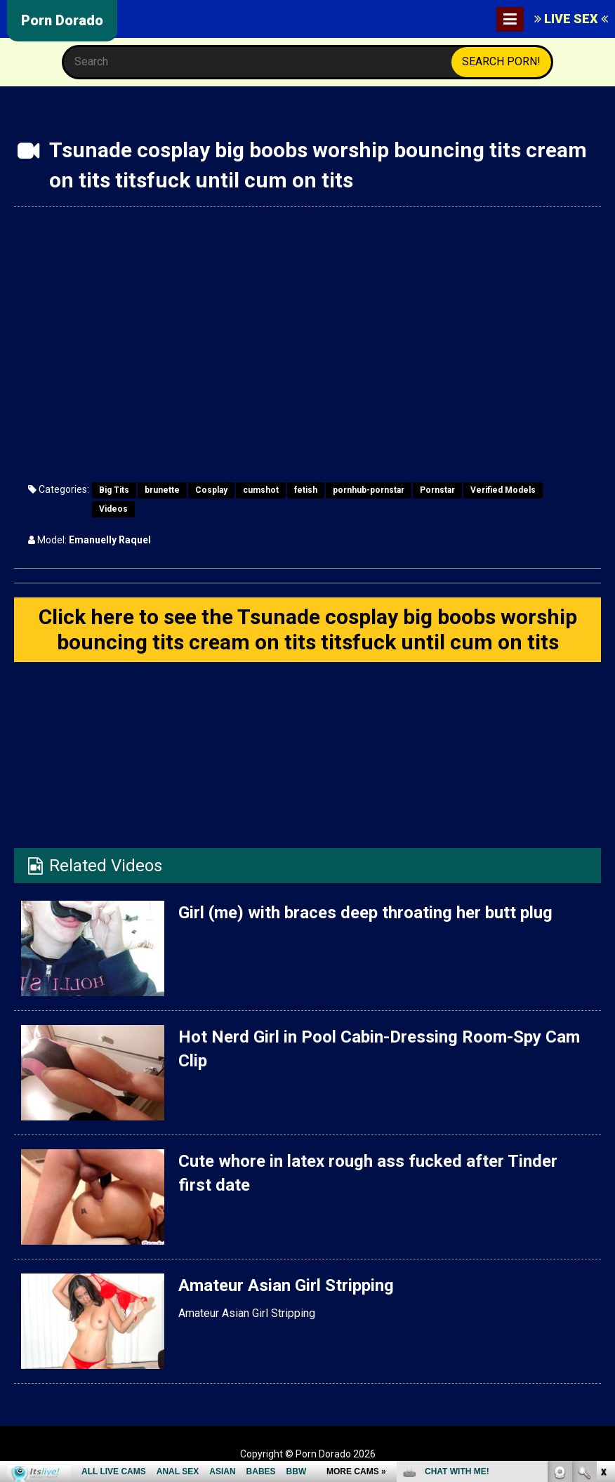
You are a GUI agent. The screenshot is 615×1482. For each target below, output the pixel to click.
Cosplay (211, 490)
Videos (113, 509)
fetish (305, 490)
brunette (162, 490)
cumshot (261, 490)
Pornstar (437, 490)
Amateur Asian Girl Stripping (286, 1285)
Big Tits (114, 490)
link (602, 1262)
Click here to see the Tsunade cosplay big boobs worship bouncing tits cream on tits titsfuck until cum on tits (308, 629)
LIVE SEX (571, 18)
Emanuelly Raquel (110, 539)
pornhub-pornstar (368, 490)
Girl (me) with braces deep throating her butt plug (365, 912)
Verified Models (503, 490)
